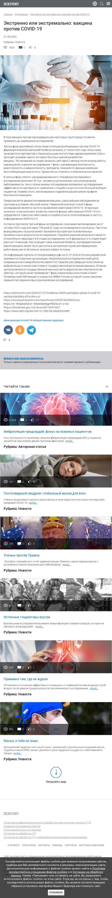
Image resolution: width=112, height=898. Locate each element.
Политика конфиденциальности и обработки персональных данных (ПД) (47, 822)
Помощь (57, 845)
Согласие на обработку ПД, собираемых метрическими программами (45, 837)
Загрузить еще (56, 781)
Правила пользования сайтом (22, 826)
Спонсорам (29, 845)
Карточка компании (91, 845)
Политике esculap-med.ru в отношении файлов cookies (57, 870)
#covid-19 (26, 320)
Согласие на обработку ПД (20, 833)
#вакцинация (12, 320)
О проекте (14, 845)
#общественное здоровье (48, 320)
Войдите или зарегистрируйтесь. (24, 358)
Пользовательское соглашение (22, 829)
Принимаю (56, 892)
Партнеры (71, 845)
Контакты (44, 845)
